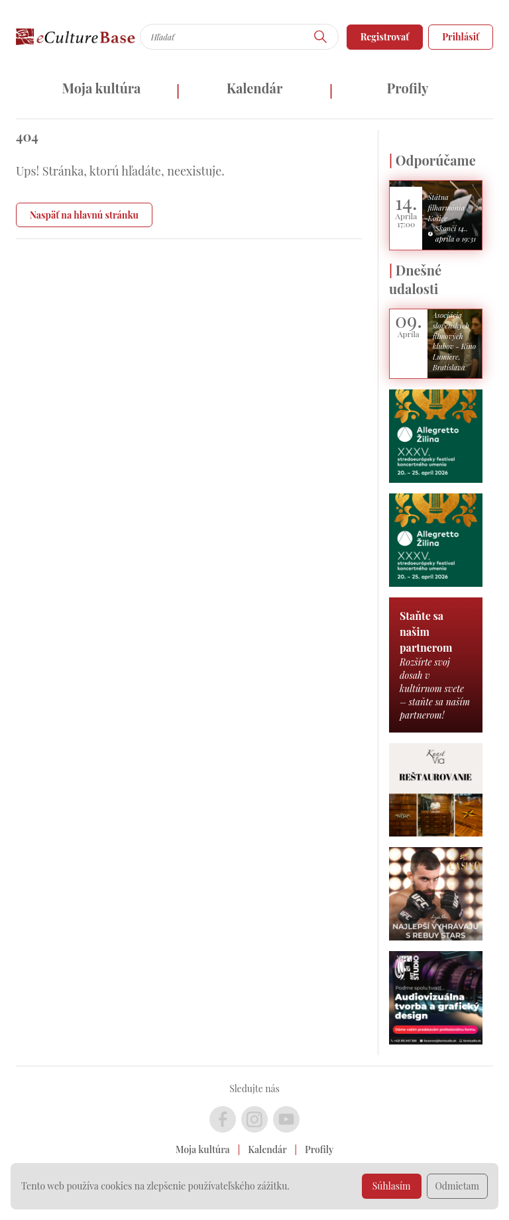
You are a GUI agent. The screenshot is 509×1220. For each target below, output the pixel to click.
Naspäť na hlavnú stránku (84, 215)
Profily (408, 88)
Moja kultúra (101, 88)
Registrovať (385, 36)
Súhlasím (391, 1186)
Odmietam (457, 1186)
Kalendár (255, 88)
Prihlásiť (460, 36)
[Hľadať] (320, 37)
